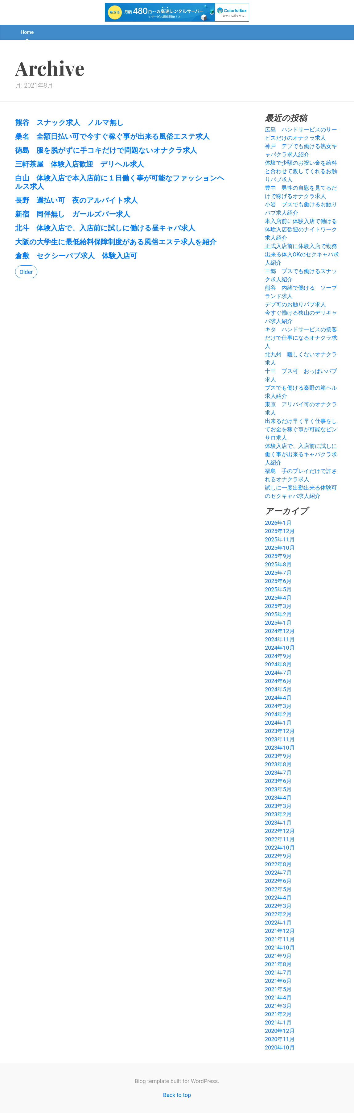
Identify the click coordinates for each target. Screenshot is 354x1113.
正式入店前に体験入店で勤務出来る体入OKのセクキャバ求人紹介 (302, 254)
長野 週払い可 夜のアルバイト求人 (76, 200)
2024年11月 (280, 639)
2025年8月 (278, 564)
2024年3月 (278, 706)
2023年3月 (278, 806)
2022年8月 (278, 864)
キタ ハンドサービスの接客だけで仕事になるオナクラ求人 (301, 337)
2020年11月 (280, 1039)
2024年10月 (280, 647)
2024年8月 (278, 664)
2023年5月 (278, 789)
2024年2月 (278, 714)
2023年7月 (278, 772)
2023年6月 (278, 781)
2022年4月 (278, 897)
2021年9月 (278, 956)
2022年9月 (278, 856)
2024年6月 (278, 681)
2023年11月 (280, 739)
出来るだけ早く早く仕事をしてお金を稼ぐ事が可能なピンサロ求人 (301, 429)
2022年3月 (278, 906)
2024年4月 (278, 697)
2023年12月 (280, 731)
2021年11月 (280, 939)
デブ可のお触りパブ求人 (295, 304)
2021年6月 (278, 981)
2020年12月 (280, 1031)
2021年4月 (278, 997)
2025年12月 (280, 531)
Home (27, 32)
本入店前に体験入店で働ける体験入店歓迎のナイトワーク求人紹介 (301, 229)
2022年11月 (280, 839)
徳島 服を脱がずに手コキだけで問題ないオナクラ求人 (106, 150)
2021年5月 (278, 989)
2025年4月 (278, 597)
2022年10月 (280, 847)
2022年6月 (278, 881)
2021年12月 (280, 931)
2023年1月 (278, 822)
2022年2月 (278, 914)
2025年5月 (278, 589)
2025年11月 (280, 539)
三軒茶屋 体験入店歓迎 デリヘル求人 (79, 163)
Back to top (177, 1095)
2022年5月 (278, 889)
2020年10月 (280, 1047)
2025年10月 (280, 547)
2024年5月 (278, 689)
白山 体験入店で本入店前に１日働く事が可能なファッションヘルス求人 (119, 182)
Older (26, 272)
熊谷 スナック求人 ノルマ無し (69, 122)
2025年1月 (278, 622)
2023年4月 (278, 797)
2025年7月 (278, 572)
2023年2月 (278, 814)
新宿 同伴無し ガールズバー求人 (72, 213)
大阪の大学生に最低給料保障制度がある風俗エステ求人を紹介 (115, 241)
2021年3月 (278, 1006)
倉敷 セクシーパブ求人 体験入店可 (76, 255)
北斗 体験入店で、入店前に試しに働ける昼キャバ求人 (105, 227)
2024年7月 (278, 672)
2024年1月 (278, 722)
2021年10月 (280, 947)
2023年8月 (278, 764)
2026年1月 (278, 522)
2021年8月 (278, 964)
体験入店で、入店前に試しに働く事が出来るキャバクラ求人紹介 (301, 454)
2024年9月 (278, 656)
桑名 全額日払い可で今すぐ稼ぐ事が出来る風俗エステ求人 (112, 136)
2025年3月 (278, 606)
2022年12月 (280, 831)
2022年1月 (278, 922)
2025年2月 (278, 614)
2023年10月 (280, 747)
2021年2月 (278, 1014)
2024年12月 (280, 631)
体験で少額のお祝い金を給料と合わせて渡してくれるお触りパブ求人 (301, 171)
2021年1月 (278, 1022)
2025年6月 (278, 581)
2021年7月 (278, 972)
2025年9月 (278, 556)
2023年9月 (278, 756)
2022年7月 (278, 872)
